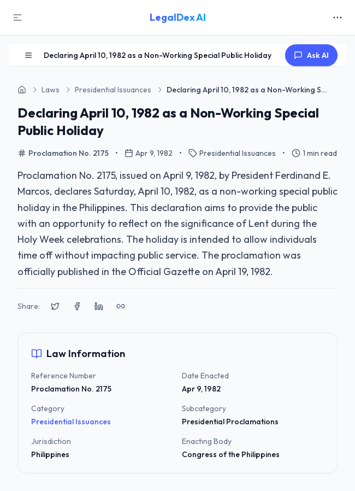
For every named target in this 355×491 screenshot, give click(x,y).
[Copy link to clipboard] (120, 306)
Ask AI (311, 55)
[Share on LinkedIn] (99, 306)
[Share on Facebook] (77, 306)
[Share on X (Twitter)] (55, 306)
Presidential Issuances (71, 421)
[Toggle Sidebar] (17, 17)
